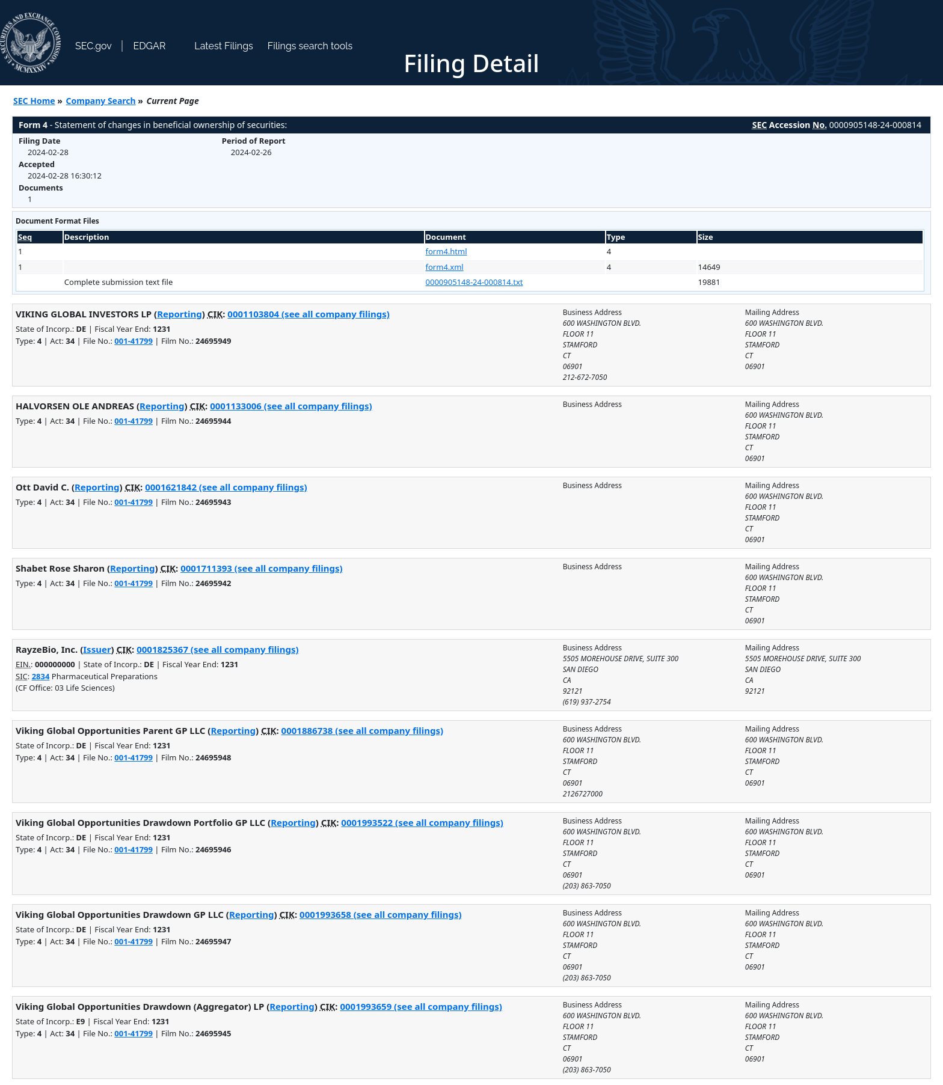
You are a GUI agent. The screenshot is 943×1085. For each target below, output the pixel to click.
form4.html (446, 251)
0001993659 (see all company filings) (421, 1006)
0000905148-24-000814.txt (474, 282)
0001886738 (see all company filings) (362, 730)
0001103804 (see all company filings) (308, 314)
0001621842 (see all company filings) (226, 487)
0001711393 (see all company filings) (261, 568)
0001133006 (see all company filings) (291, 406)
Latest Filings (223, 46)
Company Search (101, 100)
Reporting (179, 314)
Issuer (97, 649)
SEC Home (34, 100)
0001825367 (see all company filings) (217, 649)
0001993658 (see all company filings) (380, 914)
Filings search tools (310, 46)
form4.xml (445, 266)
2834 (41, 676)
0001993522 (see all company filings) (422, 822)
